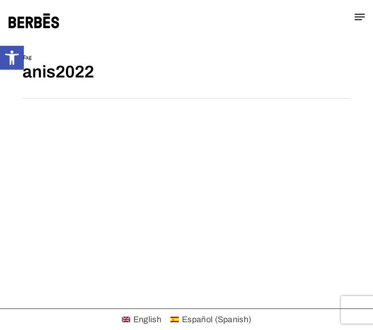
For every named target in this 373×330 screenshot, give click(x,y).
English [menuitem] (147, 319)
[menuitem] (141, 319)
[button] (12, 58)
